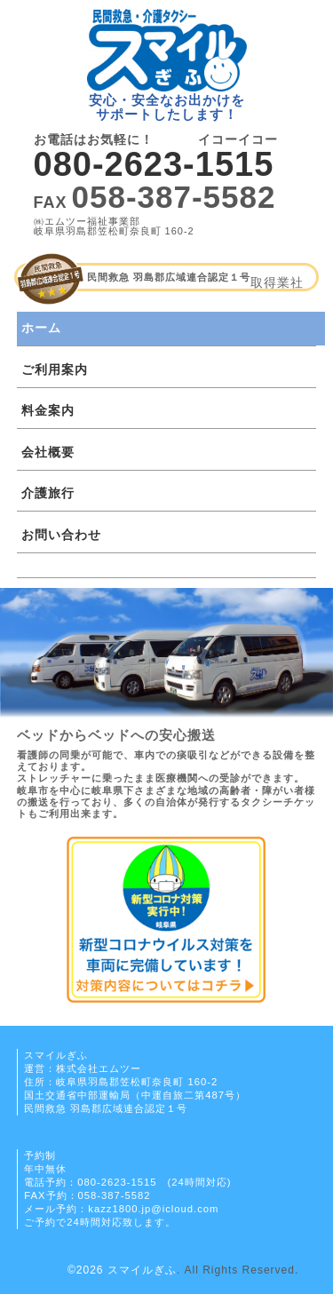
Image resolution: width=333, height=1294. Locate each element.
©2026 (87, 1270)
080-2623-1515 (154, 164)
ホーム (41, 328)
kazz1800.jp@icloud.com (153, 1208)
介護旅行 (48, 493)
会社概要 (48, 452)
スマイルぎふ (142, 1270)
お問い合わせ (61, 535)
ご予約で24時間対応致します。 (100, 1222)
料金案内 (48, 410)
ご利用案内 (54, 369)
